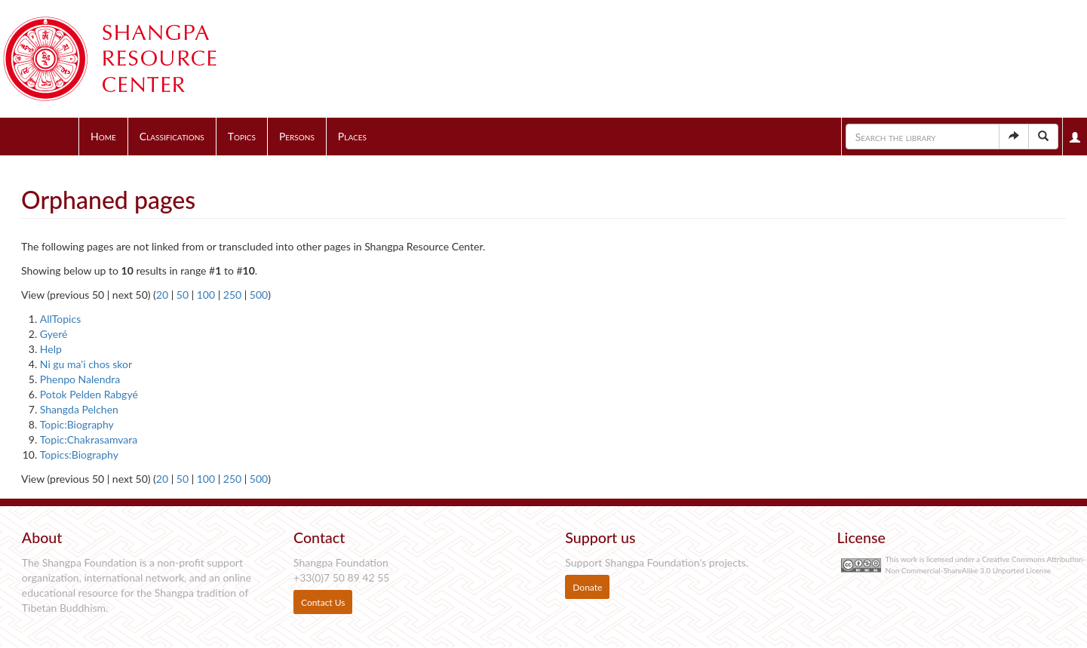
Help (51, 348)
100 (206, 294)
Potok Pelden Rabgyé (89, 394)
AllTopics (60, 318)
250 (232, 294)
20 (162, 294)
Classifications (172, 136)
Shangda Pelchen (79, 409)
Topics (242, 136)
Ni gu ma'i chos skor (86, 364)
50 (183, 294)
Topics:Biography (79, 454)
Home (103, 136)
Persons (297, 136)
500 (259, 294)
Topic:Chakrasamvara (88, 439)
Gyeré (54, 333)
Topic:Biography (77, 424)
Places (352, 136)
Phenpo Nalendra (80, 379)
